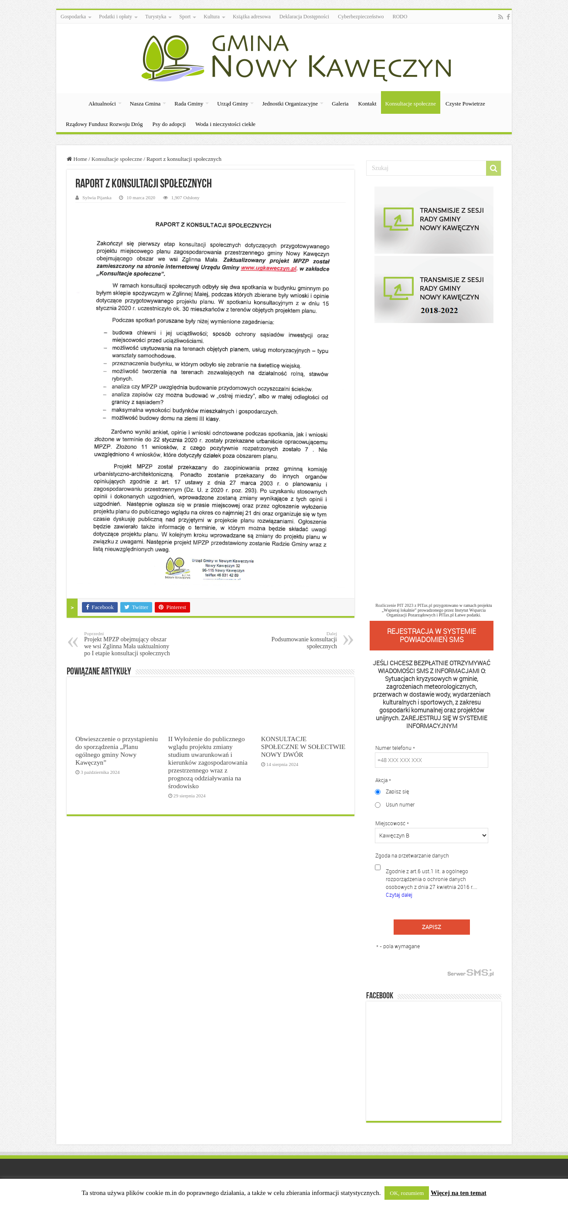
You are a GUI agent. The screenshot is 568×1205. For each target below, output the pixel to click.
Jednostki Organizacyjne (290, 103)
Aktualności (102, 103)
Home (77, 159)
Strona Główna (72, 102)
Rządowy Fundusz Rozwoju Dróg (104, 124)
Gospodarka (73, 17)
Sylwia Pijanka (97, 197)
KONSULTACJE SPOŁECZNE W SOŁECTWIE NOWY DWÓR (303, 746)
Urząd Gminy (232, 103)
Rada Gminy (188, 103)
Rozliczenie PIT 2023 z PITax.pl (403, 605)
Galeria (340, 103)
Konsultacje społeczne (410, 103)
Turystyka (155, 17)
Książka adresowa (252, 17)
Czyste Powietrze (465, 103)
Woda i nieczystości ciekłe (225, 124)
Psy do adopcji (169, 124)
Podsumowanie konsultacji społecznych (292, 640)
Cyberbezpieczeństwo (361, 17)
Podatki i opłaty (115, 17)
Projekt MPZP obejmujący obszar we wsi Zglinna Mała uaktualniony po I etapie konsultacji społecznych (128, 644)
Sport (184, 17)
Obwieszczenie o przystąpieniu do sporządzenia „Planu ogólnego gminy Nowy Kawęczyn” (116, 750)
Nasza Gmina (145, 103)
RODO (399, 17)
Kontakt (367, 103)
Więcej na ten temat (458, 1192)
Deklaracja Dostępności (304, 17)
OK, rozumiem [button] (407, 1193)
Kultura (212, 17)
